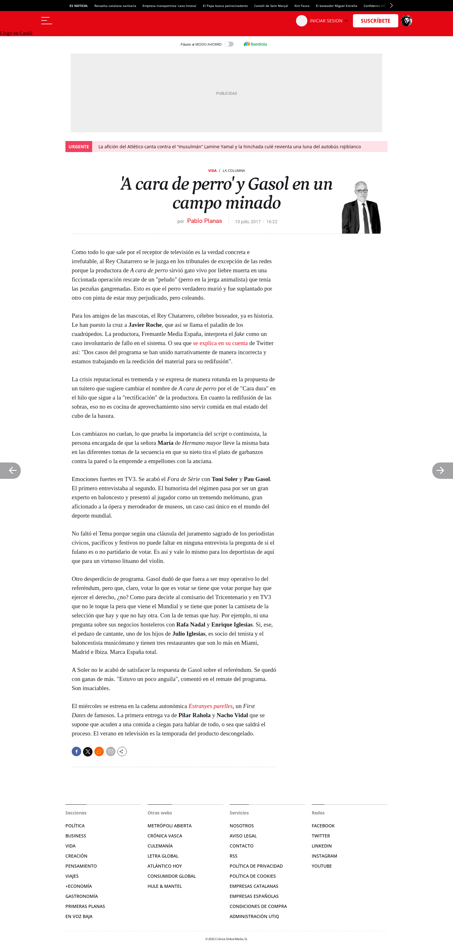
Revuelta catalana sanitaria (115, 6)
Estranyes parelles (210, 706)
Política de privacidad (256, 866)
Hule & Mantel (165, 886)
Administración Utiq (254, 916)
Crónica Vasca (165, 836)
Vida (212, 170)
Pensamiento (81, 866)
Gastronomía (81, 896)
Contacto (242, 846)
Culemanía (160, 846)
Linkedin (322, 846)
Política (75, 826)
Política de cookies (253, 876)
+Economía (78, 886)
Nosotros (242, 826)
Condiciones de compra (258, 906)
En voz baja (78, 916)
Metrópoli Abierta (170, 826)
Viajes (72, 876)
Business (75, 836)
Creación (76, 856)
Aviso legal (243, 836)
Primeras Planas (85, 906)
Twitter (321, 836)
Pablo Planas (204, 220)
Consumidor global (172, 876)
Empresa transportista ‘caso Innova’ (170, 6)
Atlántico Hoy (165, 866)
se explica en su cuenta (220, 343)
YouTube (322, 866)
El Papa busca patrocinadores (225, 6)
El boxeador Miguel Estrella (336, 6)
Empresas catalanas (254, 886)
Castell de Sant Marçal (271, 6)
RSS (234, 856)
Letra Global (163, 856)
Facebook (323, 826)
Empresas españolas (254, 896)
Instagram (324, 856)
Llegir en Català (16, 33)
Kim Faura (302, 6)
